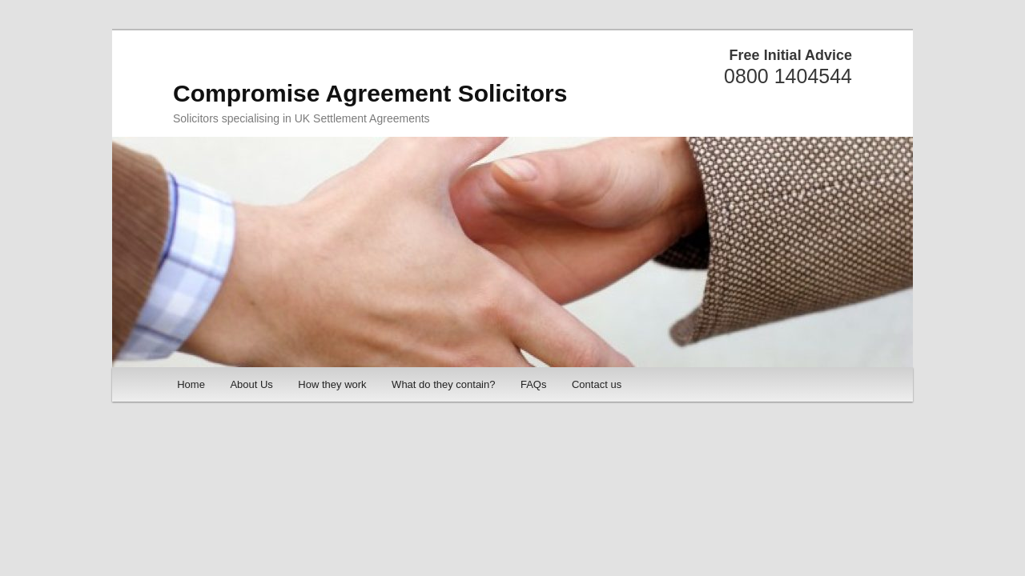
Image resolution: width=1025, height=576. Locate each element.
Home (191, 384)
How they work (332, 384)
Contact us (596, 384)
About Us (251, 384)
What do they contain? (443, 384)
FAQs (534, 384)
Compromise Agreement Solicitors (370, 93)
